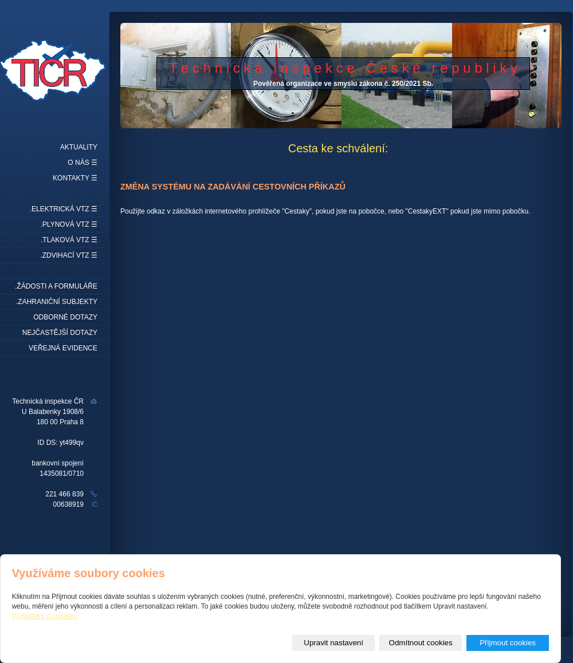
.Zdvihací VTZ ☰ (68, 255)
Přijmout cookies (508, 642)
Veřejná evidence (63, 348)
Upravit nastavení (333, 642)
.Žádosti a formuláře (56, 286)
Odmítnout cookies (421, 642)
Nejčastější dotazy (59, 333)
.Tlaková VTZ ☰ (69, 240)
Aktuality (78, 147)
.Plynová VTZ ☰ (69, 224)
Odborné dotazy (65, 317)
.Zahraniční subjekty (56, 302)
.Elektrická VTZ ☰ (63, 209)
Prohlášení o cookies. (45, 616)
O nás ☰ (82, 163)
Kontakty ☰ (75, 178)
